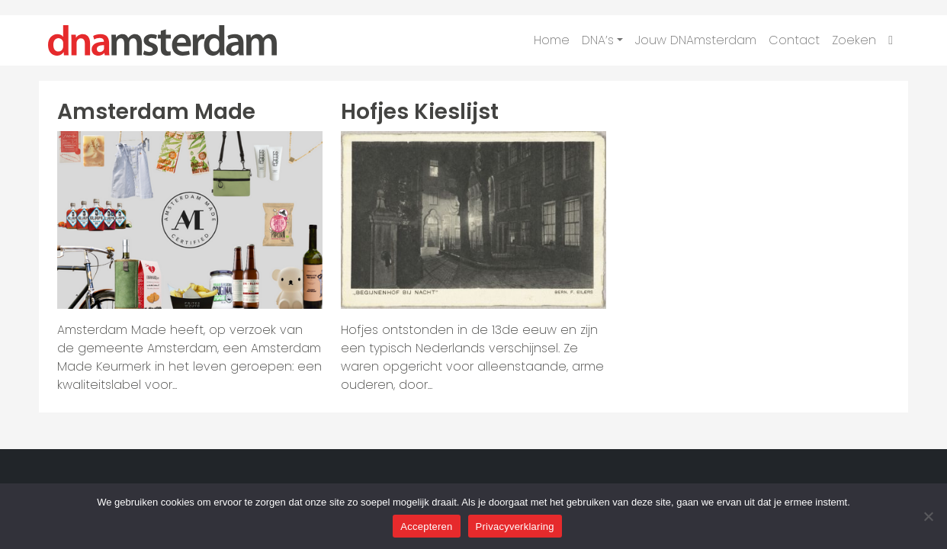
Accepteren (426, 526)
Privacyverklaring (515, 526)
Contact (794, 40)
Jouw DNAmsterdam (695, 40)
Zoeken (854, 40)
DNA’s (598, 40)
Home (552, 40)
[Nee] (928, 516)
